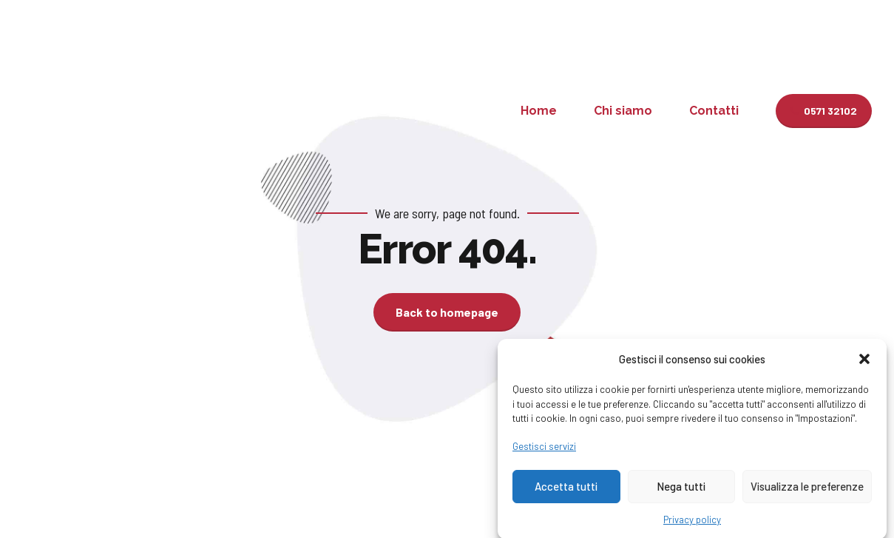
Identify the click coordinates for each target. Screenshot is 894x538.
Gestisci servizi (544, 453)
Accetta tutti (566, 493)
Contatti (714, 111)
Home (539, 111)
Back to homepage (447, 312)
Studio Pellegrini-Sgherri (159, 110)
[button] (864, 365)
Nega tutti (681, 493)
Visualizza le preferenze (807, 493)
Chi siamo (623, 111)
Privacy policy (692, 526)
